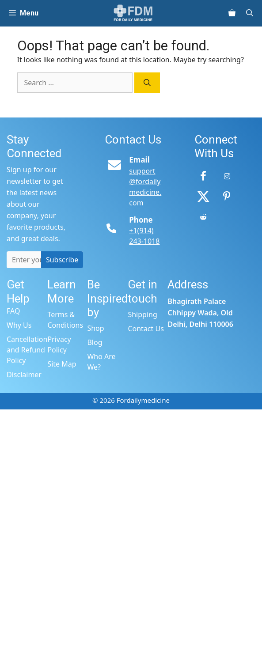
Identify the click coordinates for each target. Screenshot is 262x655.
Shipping (142, 314)
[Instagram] (227, 176)
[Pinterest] (227, 196)
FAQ (13, 311)
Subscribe (62, 260)
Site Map (61, 364)
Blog (94, 342)
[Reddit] (203, 217)
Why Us (19, 325)
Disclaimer (24, 374)
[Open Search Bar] (253, 13)
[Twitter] (203, 196)
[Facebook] (203, 176)
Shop (95, 328)
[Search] (147, 82)
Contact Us (145, 328)
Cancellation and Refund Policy (27, 349)
